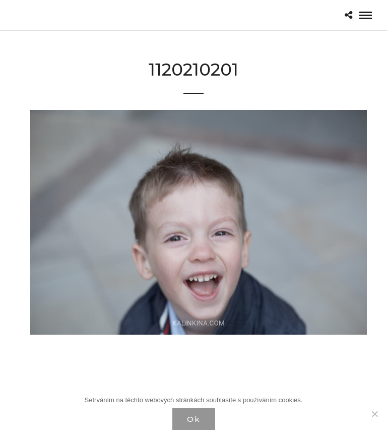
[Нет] (374, 414)
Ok (194, 419)
